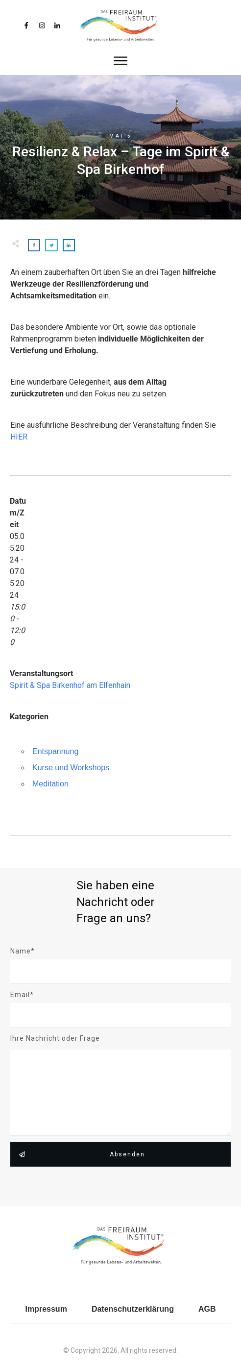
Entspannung (55, 751)
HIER (18, 436)
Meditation (50, 784)
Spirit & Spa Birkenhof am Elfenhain (70, 685)
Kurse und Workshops (70, 767)
